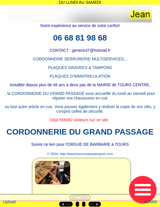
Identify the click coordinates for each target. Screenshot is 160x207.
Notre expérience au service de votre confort (79, 25)
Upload (9, 202)
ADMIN (150, 202)
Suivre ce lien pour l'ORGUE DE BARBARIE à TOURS (80, 144)
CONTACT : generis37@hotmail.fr (79, 50)
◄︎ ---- (66, 204)
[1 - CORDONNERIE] (66, 180)
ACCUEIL (80, 197)
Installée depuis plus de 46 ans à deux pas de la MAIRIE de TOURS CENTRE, (80, 85)
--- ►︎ (94, 204)
